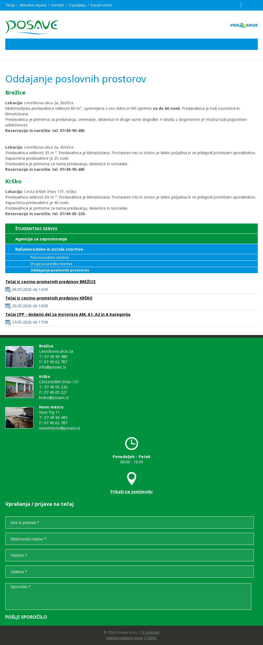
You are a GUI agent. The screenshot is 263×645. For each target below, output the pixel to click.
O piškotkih (150, 632)
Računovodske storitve (49, 257)
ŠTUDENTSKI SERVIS (36, 228)
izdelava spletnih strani (124, 638)
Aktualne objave (33, 4)
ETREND (151, 638)
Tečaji (10, 4)
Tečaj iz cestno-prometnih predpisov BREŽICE (50, 281)
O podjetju (77, 4)
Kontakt (57, 4)
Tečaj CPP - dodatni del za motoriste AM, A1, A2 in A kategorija (67, 314)
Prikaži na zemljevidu (131, 491)
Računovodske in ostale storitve (49, 249)
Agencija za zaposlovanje (41, 239)
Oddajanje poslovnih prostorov (59, 270)
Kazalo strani (101, 4)
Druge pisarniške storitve (51, 263)
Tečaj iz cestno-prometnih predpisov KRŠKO (48, 298)
